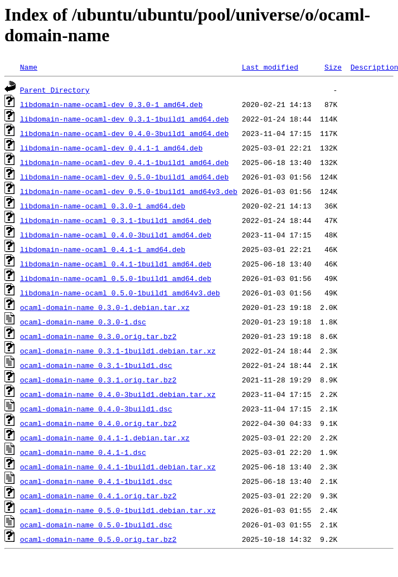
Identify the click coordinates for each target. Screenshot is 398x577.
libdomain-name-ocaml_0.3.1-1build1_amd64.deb (115, 220)
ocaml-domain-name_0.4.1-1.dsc (83, 452)
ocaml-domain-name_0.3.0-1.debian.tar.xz (105, 307)
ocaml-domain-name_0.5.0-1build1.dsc (96, 525)
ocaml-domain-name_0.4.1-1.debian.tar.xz (105, 438)
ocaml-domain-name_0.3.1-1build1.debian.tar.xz (118, 351)
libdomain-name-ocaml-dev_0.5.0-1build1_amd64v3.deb (128, 191)
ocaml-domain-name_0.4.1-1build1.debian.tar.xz (118, 467)
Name (28, 67)
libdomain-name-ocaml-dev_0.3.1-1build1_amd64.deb (124, 119)
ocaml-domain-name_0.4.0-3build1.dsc (96, 409)
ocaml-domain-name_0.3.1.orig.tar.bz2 (98, 380)
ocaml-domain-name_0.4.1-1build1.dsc (96, 481)
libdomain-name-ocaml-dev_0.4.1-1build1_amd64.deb (124, 162)
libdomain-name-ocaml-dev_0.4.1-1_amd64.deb (111, 148)
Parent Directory (55, 90)
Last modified (270, 67)
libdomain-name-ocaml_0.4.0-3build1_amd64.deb (115, 235)
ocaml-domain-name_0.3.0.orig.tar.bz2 (98, 336)
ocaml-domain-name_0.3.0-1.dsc (83, 322)
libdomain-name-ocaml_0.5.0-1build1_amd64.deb (115, 278)
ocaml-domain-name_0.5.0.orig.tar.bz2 (98, 539)
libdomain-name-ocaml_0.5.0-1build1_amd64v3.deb (120, 293)
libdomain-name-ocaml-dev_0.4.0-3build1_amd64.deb (124, 133)
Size (333, 67)
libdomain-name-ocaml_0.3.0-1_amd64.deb (102, 206)
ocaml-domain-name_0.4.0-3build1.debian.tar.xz (118, 394)
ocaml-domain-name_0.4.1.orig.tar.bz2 (98, 496)
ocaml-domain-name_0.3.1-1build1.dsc (96, 365)
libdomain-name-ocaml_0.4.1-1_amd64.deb (102, 249)
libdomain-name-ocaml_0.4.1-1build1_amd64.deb (115, 264)
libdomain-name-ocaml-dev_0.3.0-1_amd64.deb (111, 104)
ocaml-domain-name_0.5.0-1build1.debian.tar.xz (118, 510)
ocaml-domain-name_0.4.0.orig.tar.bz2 (98, 423)
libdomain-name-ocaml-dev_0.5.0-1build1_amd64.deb (124, 177)
